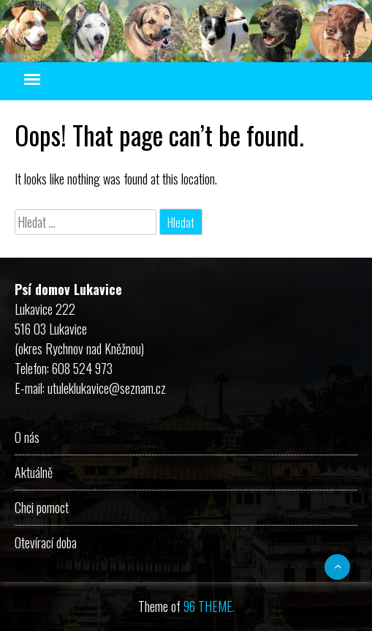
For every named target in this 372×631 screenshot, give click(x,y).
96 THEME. (209, 606)
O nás (27, 437)
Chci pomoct (42, 507)
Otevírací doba (46, 542)
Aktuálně (34, 472)
